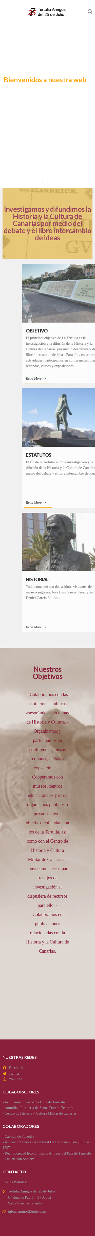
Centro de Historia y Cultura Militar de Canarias (41, 1113)
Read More (63, 378)
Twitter (14, 1073)
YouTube (15, 1079)
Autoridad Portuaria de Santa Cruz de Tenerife (39, 1108)
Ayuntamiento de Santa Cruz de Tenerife (35, 1102)
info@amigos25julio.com (27, 1211)
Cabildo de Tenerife (19, 1136)
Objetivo (64, 331)
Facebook (16, 1068)
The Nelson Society (19, 1159)
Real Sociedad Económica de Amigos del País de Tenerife (48, 1153)
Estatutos (66, 455)
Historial (64, 579)
